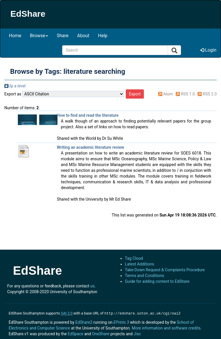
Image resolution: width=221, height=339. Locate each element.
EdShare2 (83, 321)
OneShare (100, 333)
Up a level (17, 86)
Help (103, 35)
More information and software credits (166, 327)
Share (62, 35)
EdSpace (75, 333)
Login (208, 50)
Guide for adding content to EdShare (157, 281)
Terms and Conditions (144, 275)
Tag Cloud (134, 258)
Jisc (137, 333)
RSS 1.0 (188, 94)
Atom (168, 94)
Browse (39, 35)
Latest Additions (139, 264)
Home (15, 35)
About (83, 35)
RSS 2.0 (210, 94)
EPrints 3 (121, 321)
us (92, 286)
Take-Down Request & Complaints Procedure (165, 270)
